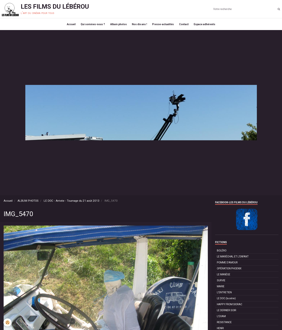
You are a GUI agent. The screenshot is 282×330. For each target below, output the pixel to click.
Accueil (70, 24)
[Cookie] (8, 322)
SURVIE (221, 281)
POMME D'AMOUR (227, 263)
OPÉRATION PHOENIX (229, 269)
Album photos (118, 24)
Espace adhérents (205, 24)
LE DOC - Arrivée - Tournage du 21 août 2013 (71, 201)
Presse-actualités (163, 24)
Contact (184, 24)
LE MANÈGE (223, 275)
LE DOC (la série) (226, 299)
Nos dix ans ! (139, 24)
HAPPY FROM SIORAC (229, 305)
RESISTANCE (224, 322)
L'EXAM (221, 317)
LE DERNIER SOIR (226, 311)
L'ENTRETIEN (224, 293)
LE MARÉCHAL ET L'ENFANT (233, 257)
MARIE (220, 287)
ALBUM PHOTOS (28, 201)
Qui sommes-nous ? (92, 24)
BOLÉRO (221, 251)
